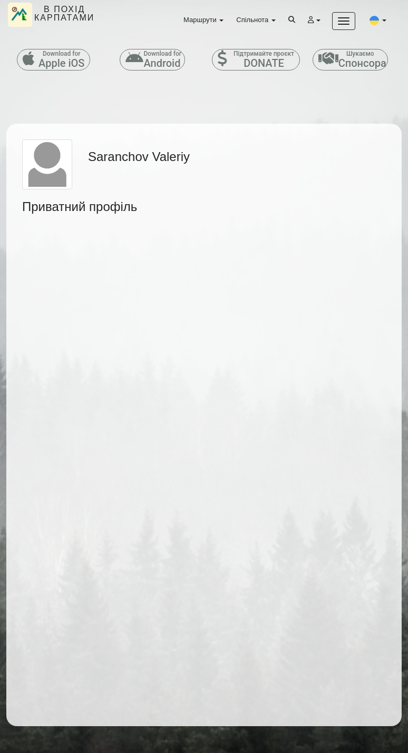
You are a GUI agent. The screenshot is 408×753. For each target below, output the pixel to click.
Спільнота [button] (255, 20)
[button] (378, 20)
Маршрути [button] (203, 20)
